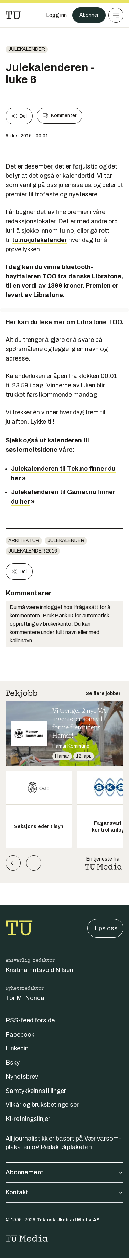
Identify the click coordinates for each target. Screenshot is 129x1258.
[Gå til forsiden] (13, 15)
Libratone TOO (99, 322)
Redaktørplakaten (66, 1147)
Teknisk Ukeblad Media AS (68, 1219)
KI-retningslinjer (28, 1118)
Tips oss (105, 928)
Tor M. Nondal (26, 998)
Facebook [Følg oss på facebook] (20, 1034)
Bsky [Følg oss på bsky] (13, 1062)
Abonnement (64, 1172)
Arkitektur (23, 540)
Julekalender (26, 49)
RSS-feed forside (30, 1020)
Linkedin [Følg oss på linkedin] (17, 1048)
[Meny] (115, 15)
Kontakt (64, 1192)
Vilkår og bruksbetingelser (42, 1104)
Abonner (88, 15)
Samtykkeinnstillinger (36, 1090)
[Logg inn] (56, 15)
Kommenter (59, 115)
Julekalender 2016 (32, 551)
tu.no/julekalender (39, 240)
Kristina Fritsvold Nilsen (39, 970)
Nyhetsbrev (22, 1076)
